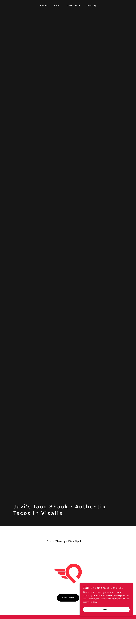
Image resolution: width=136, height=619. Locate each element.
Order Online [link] (73, 5)
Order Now (68, 598)
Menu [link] (57, 5)
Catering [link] (91, 5)
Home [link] (45, 5)
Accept (106, 609)
